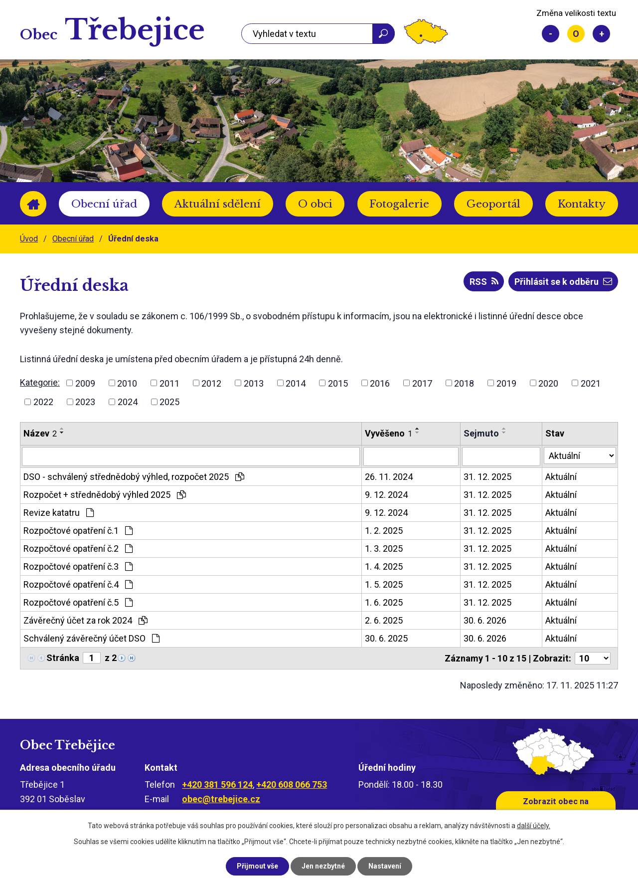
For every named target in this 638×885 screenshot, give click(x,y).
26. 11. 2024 (389, 476)
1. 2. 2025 (384, 530)
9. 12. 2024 (386, 494)
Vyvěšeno (388, 433)
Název (40, 433)
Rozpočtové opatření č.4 (78, 584)
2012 (211, 383)
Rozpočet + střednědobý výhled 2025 (104, 494)
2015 (338, 383)
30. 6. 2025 (386, 638)
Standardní (576, 33)
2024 (128, 402)
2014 (296, 383)
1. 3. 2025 (384, 548)
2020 (548, 383)
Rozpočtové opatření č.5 (78, 602)
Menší (550, 33)
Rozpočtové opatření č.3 (78, 566)
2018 (464, 383)
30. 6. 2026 (485, 620)
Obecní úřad (104, 204)
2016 (380, 383)
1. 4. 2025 (384, 566)
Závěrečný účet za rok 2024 (85, 620)
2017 (422, 383)
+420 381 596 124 (217, 784)
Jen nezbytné (323, 866)
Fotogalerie (399, 204)
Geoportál (493, 204)
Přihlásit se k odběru (563, 281)
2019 (506, 383)
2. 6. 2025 (384, 620)
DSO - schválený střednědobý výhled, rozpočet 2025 (133, 476)
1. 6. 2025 (384, 602)
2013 (254, 383)
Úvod (33, 204)
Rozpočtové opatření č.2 (78, 548)
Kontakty (582, 204)
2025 (169, 402)
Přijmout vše (257, 866)
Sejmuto (481, 433)
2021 (591, 383)
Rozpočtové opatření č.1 (78, 530)
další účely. (533, 826)
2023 (85, 402)
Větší (601, 33)
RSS (484, 281)
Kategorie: (40, 382)
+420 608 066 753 (291, 784)
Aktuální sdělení (217, 204)
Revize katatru (58, 512)
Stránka (62, 658)
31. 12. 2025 (487, 476)
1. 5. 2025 (384, 584)
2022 (43, 402)
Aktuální (561, 476)
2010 (127, 383)
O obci (315, 204)
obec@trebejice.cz (221, 799)
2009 (85, 383)
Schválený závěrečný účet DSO (91, 638)
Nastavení (384, 866)
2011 (169, 383)
